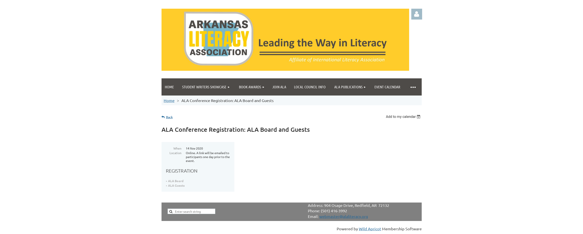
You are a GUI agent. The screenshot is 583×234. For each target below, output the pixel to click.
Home (169, 100)
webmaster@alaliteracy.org (343, 216)
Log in (416, 14)
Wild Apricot (370, 228)
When (177, 148)
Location (175, 153)
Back (169, 117)
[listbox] (404, 116)
